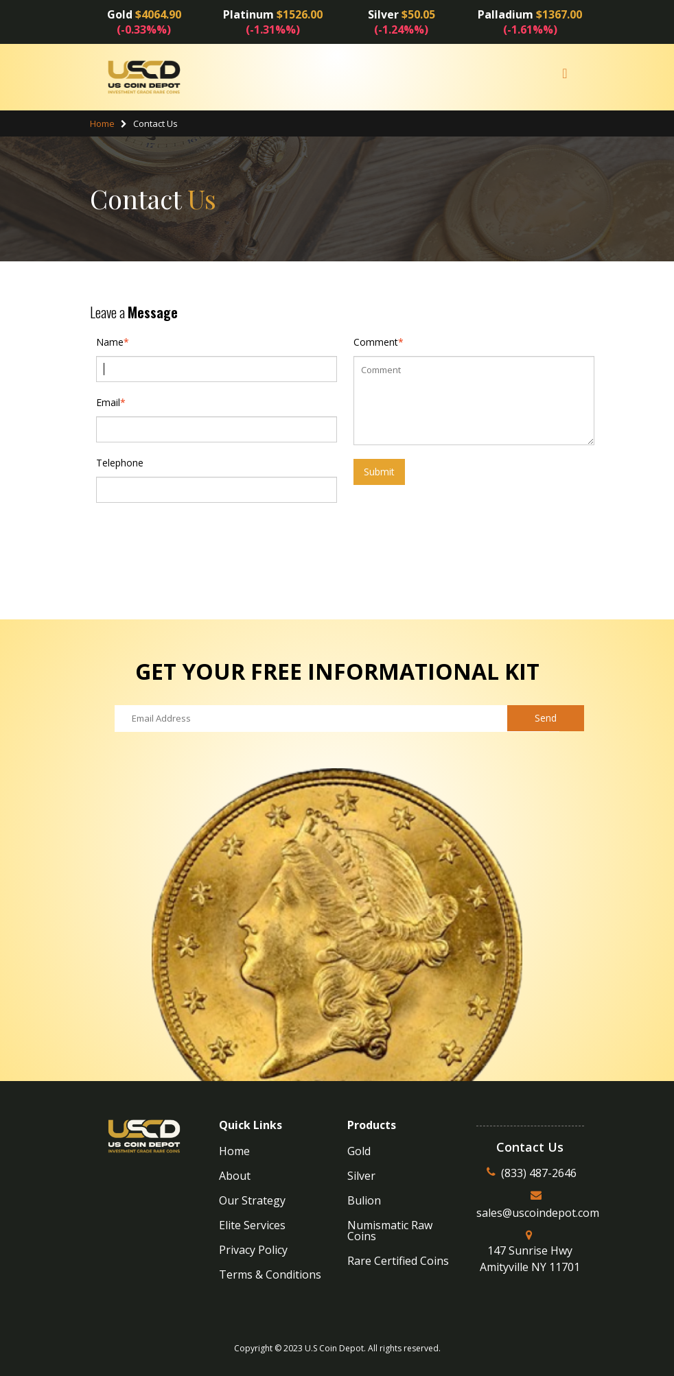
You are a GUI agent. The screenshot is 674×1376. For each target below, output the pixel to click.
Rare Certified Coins (398, 1260)
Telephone (119, 462)
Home (102, 123)
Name (110, 342)
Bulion (364, 1200)
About (235, 1175)
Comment (375, 342)
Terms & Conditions (270, 1274)
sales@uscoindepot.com (537, 1212)
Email (108, 403)
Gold (359, 1151)
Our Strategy (252, 1200)
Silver (361, 1175)
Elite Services (252, 1225)
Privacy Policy (253, 1249)
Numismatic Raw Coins (389, 1231)
